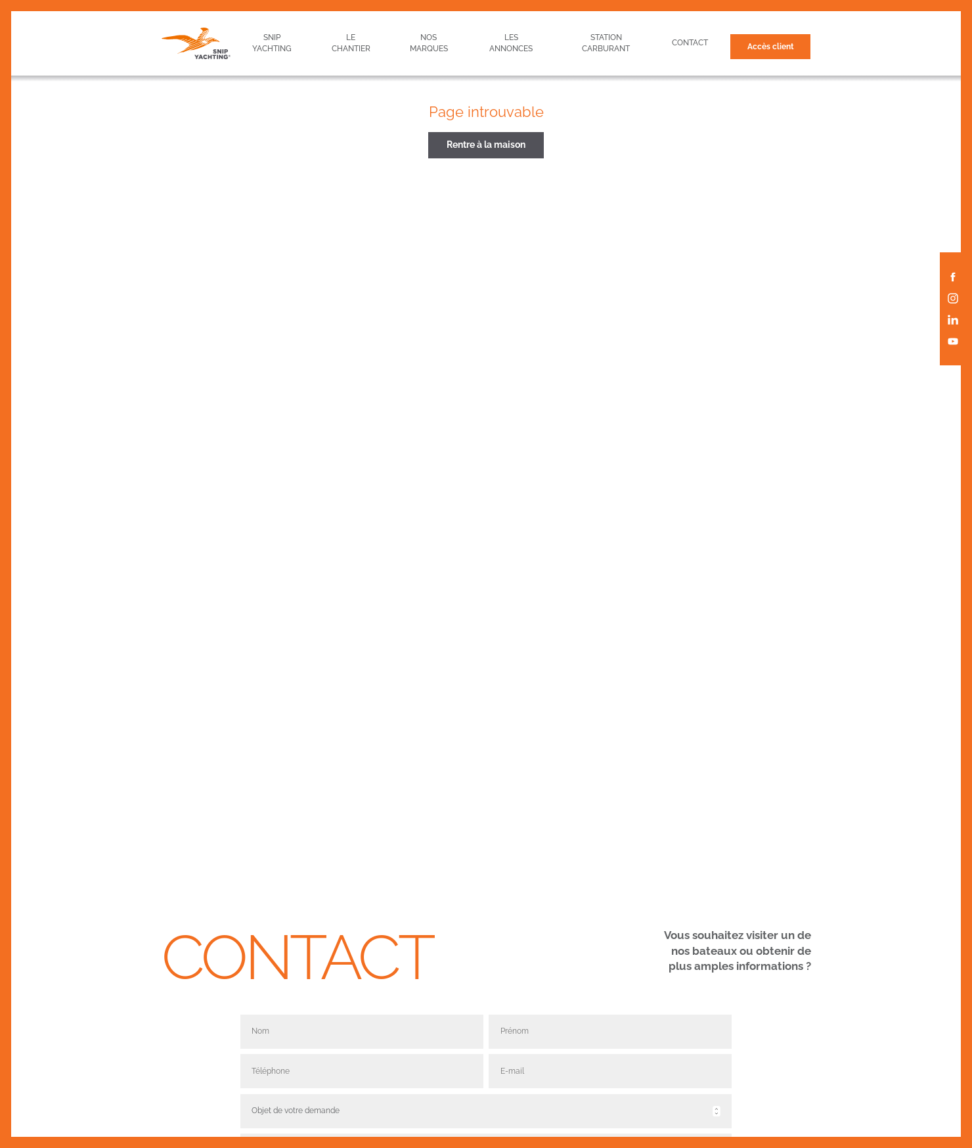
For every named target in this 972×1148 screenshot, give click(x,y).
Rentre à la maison (486, 144)
